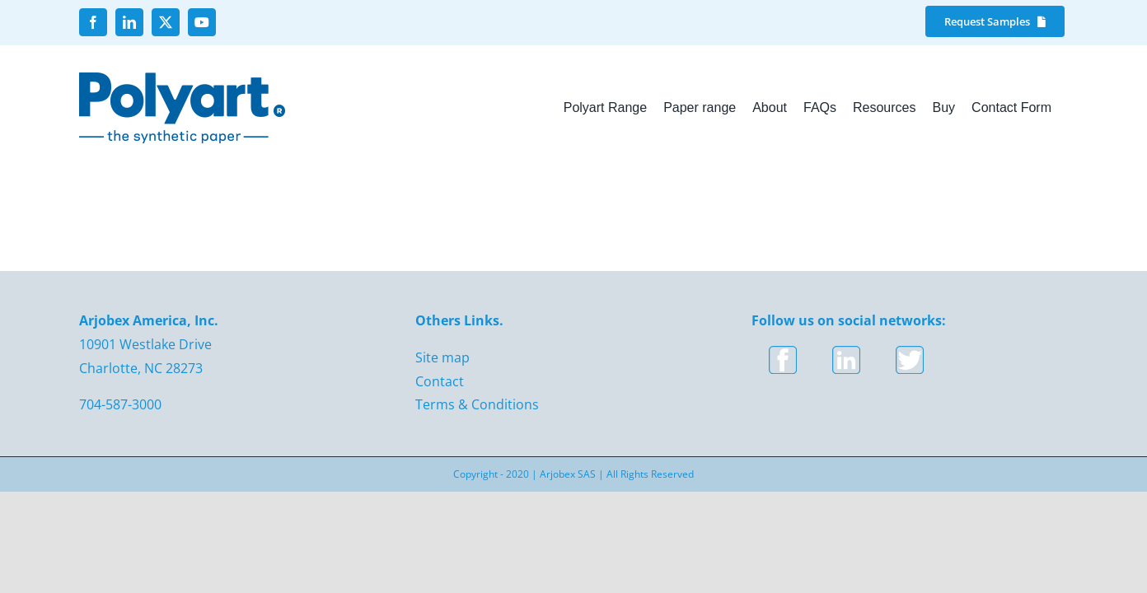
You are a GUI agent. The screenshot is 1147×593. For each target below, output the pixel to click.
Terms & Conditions (477, 404)
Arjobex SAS (568, 474)
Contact (439, 381)
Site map (442, 357)
